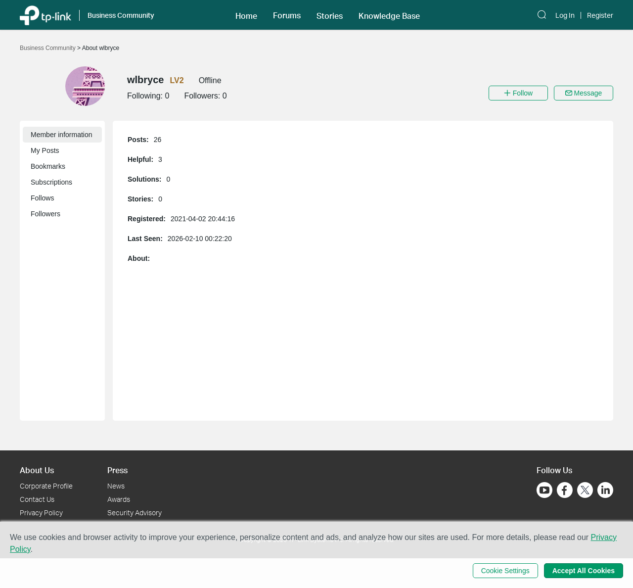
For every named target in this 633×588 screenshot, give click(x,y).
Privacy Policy (41, 512)
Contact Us (37, 499)
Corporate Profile (46, 486)
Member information (61, 135)
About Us (37, 470)
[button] (246, 15)
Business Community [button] (121, 15)
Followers (45, 214)
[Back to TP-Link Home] (45, 14)
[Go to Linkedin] (605, 490)
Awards (118, 499)
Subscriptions (51, 182)
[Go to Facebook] (565, 490)
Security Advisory (134, 512)
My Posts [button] (45, 150)
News (116, 486)
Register (600, 15)
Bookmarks (48, 166)
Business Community (48, 48)
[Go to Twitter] (585, 491)
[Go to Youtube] (544, 490)
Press (117, 470)
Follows (42, 198)
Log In (565, 15)
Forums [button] (287, 15)
